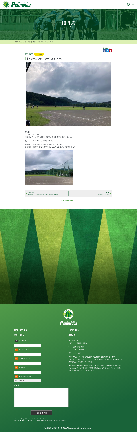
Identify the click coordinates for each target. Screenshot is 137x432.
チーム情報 (39, 54)
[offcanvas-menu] (133, 4)
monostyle (90, 428)
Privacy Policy (47, 420)
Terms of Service (58, 420)
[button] (104, 50)
